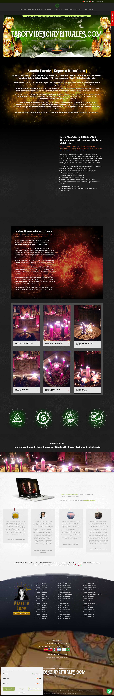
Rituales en (41, 583)
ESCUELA (58, 9)
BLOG (81, 9)
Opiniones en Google (78, 150)
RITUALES (48, 9)
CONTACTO (89, 9)
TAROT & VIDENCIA (35, 9)
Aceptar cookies (8, 689)
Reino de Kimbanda (89, 500)
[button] (109, 691)
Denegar (21, 689)
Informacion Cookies (21, 692)
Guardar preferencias (35, 689)
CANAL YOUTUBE (70, 9)
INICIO (23, 9)
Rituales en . (41, 607)
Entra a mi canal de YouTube (69, 494)
